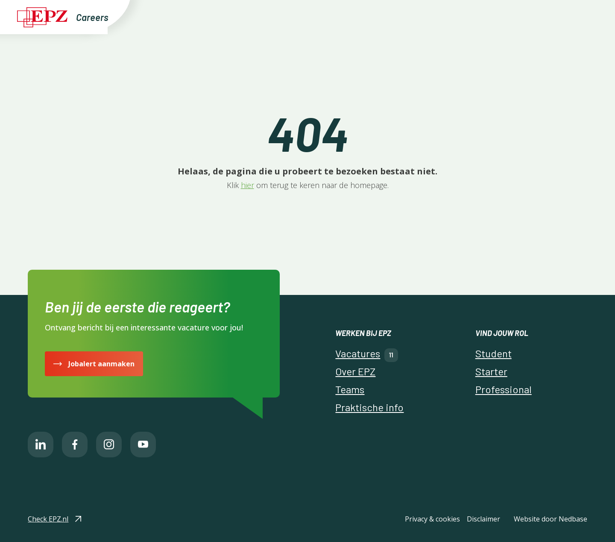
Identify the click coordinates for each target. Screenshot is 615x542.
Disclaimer (483, 519)
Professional (503, 389)
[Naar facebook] (75, 444)
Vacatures (299, 17)
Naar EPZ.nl (510, 17)
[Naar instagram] (109, 444)
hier (247, 185)
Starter (491, 371)
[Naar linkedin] (40, 444)
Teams (397, 17)
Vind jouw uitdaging (236, 17)
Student (493, 353)
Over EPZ (358, 17)
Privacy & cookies (432, 519)
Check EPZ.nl (48, 519)
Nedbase (573, 519)
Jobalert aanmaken (101, 363)
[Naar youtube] (143, 444)
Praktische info (453, 17)
